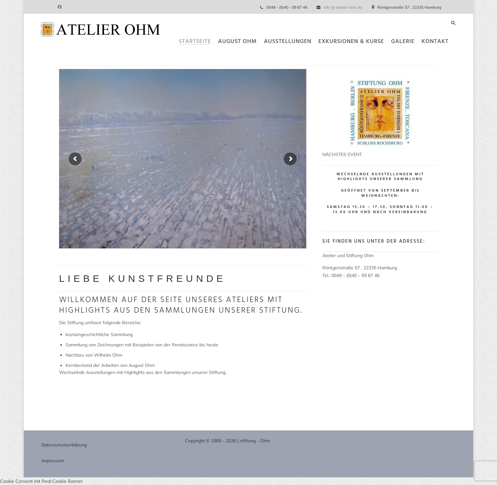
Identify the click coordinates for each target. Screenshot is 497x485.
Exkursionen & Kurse (335, 56)
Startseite (179, 56)
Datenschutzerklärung (64, 445)
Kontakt (418, 56)
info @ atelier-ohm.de (342, 7)
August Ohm (221, 56)
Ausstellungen (271, 56)
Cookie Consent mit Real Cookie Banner (41, 481)
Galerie (386, 56)
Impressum (52, 460)
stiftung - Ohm (255, 441)
